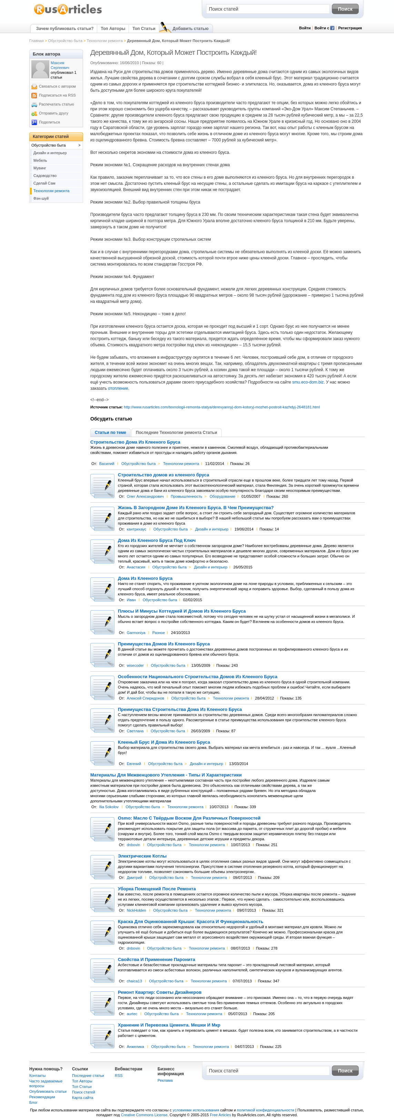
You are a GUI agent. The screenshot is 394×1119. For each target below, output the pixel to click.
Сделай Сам (44, 183)
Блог (33, 1102)
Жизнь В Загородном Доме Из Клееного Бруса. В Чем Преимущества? (196, 507)
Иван (131, 600)
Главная (36, 41)
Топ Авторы (113, 28)
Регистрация (350, 28)
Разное (158, 633)
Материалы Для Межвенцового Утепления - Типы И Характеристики (166, 775)
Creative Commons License (144, 1115)
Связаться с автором (57, 86)
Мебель (40, 160)
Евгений (134, 764)
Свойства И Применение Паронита (156, 959)
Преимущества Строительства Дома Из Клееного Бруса (180, 709)
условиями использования (196, 1110)
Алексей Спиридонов (145, 698)
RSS (119, 1075)
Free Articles (220, 1115)
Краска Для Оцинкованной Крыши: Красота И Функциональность (190, 921)
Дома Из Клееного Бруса (145, 578)
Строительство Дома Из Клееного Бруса (135, 442)
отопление (118, 388)
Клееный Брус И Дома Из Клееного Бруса (164, 742)
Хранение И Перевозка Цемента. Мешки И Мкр (169, 1025)
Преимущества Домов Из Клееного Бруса (164, 644)
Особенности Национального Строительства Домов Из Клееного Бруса (197, 676)
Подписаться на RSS (57, 95)
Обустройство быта (65, 41)
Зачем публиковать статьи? (64, 28)
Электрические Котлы (142, 856)
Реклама (165, 1080)
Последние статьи (88, 1075)
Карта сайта (82, 1098)
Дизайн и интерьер (212, 529)
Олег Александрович (145, 496)
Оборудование (222, 496)
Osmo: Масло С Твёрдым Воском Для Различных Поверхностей (189, 818)
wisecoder (135, 665)
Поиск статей (83, 1092)
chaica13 (134, 981)
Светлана (135, 731)
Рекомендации (42, 1097)
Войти (305, 28)
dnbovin (133, 845)
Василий (106, 464)
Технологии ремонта (105, 41)
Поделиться (49, 122)
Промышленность (186, 496)
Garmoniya (136, 633)
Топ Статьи (143, 28)
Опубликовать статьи (48, 1091)
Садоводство (45, 176)
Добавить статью (191, 28)
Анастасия (136, 567)
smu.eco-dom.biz (308, 382)
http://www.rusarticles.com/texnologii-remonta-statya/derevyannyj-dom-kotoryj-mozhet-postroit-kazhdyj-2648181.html (222, 407)
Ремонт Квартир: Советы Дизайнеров (160, 992)
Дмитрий (134, 877)
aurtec (132, 1014)
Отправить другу (53, 113)
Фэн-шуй (41, 198)
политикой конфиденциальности (265, 1110)
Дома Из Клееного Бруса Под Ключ (157, 540)
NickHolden (136, 910)
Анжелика (135, 1046)
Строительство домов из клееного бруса (163, 475)
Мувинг (39, 168)
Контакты (37, 1075)
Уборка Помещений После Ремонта (157, 889)
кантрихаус (137, 529)
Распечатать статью (56, 104)
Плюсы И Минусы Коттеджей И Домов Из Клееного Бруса (182, 611)
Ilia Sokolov (109, 807)
